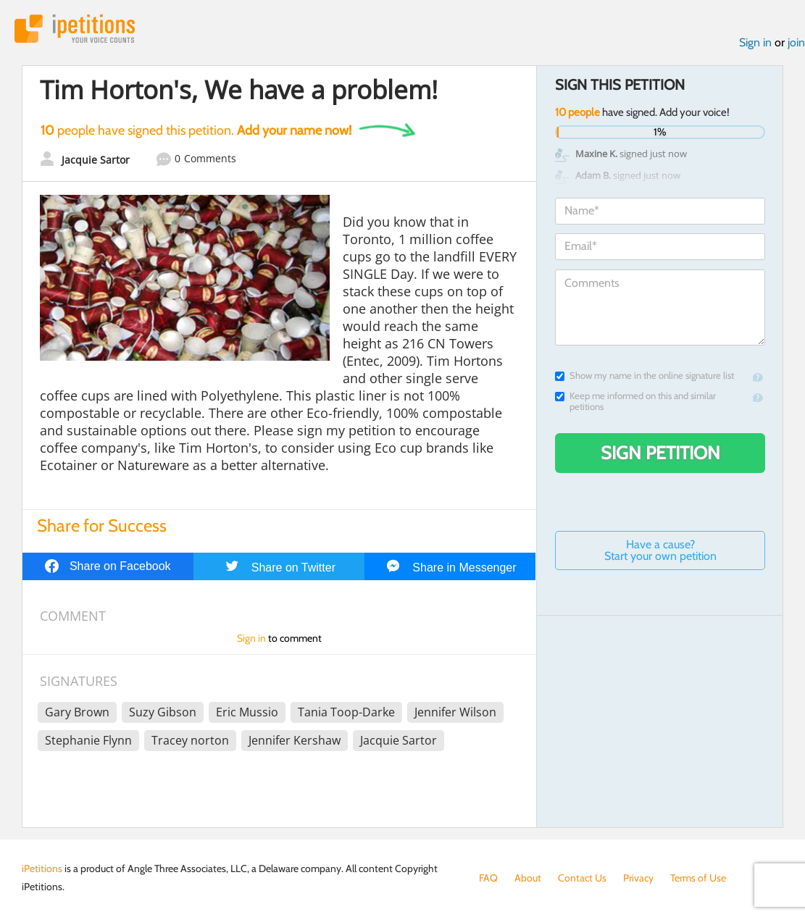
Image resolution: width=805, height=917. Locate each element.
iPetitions (74, 28)
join (796, 42)
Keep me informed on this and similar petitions (635, 401)
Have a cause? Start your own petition (660, 550)
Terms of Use (698, 877)
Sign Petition (660, 453)
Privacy (638, 877)
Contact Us (582, 877)
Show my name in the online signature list (644, 375)
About (527, 877)
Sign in (755, 42)
